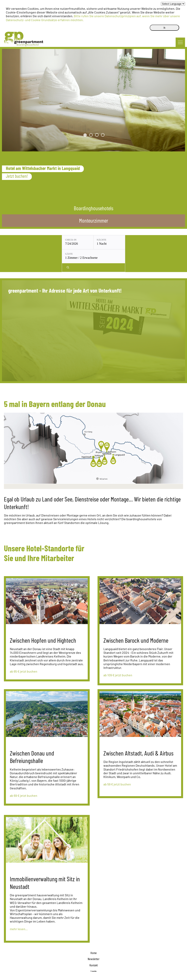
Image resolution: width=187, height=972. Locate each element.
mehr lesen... (19, 906)
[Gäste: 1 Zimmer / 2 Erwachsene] (116, 242)
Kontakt (93, 942)
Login (94, 948)
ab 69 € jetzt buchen (23, 773)
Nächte (73, 239)
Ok (164, 27)
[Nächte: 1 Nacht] (81, 242)
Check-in (42, 239)
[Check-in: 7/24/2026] (50, 242)
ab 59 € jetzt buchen (117, 761)
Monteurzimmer (93, 220)
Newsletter (93, 936)
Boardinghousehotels (93, 208)
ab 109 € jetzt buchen (117, 652)
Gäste (104, 239)
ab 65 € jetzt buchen (23, 648)
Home (93, 930)
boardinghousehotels (93, 966)
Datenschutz (93, 960)
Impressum (93, 954)
